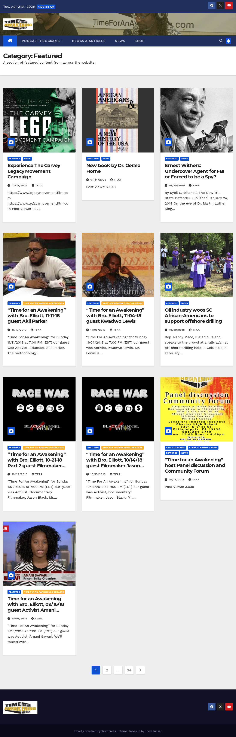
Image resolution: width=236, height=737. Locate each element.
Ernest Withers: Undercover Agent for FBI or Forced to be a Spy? (194, 171)
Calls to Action (175, 447)
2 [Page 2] (107, 670)
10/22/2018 (20, 474)
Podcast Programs (41, 41)
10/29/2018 (177, 329)
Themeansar (153, 731)
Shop (139, 41)
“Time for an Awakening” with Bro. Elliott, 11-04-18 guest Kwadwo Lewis (115, 315)
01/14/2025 (20, 185)
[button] (221, 41)
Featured (14, 158)
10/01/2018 (20, 618)
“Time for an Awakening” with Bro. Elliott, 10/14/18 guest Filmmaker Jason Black (115, 462)
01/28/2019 (177, 185)
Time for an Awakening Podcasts (44, 303)
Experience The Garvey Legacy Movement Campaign (33, 171)
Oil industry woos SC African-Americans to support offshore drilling (193, 315)
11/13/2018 (20, 329)
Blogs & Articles (88, 41)
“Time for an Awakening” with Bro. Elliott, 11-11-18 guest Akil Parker (36, 315)
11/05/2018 (99, 329)
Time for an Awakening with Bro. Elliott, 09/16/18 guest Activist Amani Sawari (35, 607)
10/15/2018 (99, 474)
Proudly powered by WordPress (95, 731)
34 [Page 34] (129, 670)
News (120, 41)
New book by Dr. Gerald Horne (113, 168)
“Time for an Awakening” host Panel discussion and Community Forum (195, 465)
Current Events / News (203, 447)
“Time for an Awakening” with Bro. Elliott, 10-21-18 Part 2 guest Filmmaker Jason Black (36, 462)
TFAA (37, 185)
